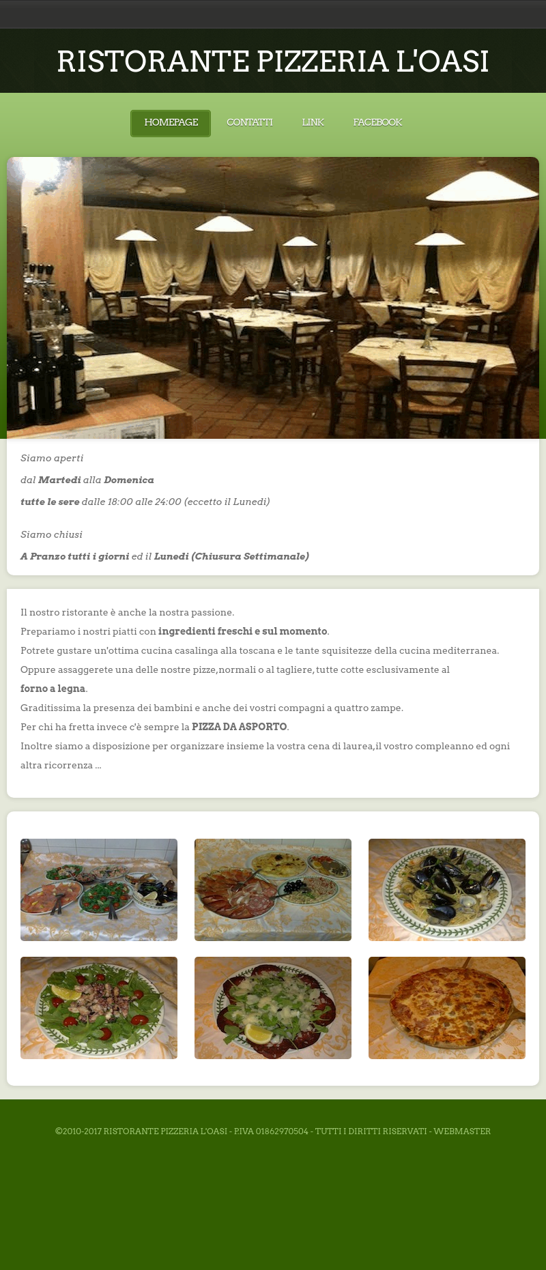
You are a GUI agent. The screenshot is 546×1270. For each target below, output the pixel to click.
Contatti (249, 122)
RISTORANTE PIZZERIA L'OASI (273, 61)
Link (313, 122)
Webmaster (462, 1131)
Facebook (377, 122)
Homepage (170, 122)
